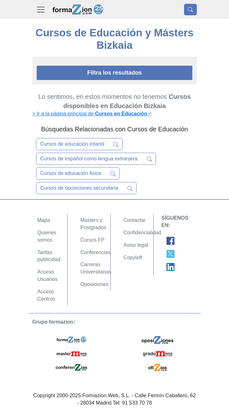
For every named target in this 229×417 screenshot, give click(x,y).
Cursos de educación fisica (77, 173)
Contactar (134, 220)
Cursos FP (92, 240)
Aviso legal (135, 245)
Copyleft (132, 257)
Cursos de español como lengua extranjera (96, 159)
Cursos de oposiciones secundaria (86, 188)
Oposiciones (94, 284)
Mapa (43, 220)
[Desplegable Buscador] (190, 9)
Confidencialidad (142, 232)
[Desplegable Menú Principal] (40, 9)
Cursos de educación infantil (79, 144)
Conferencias (95, 252)
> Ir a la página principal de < (91, 113)
